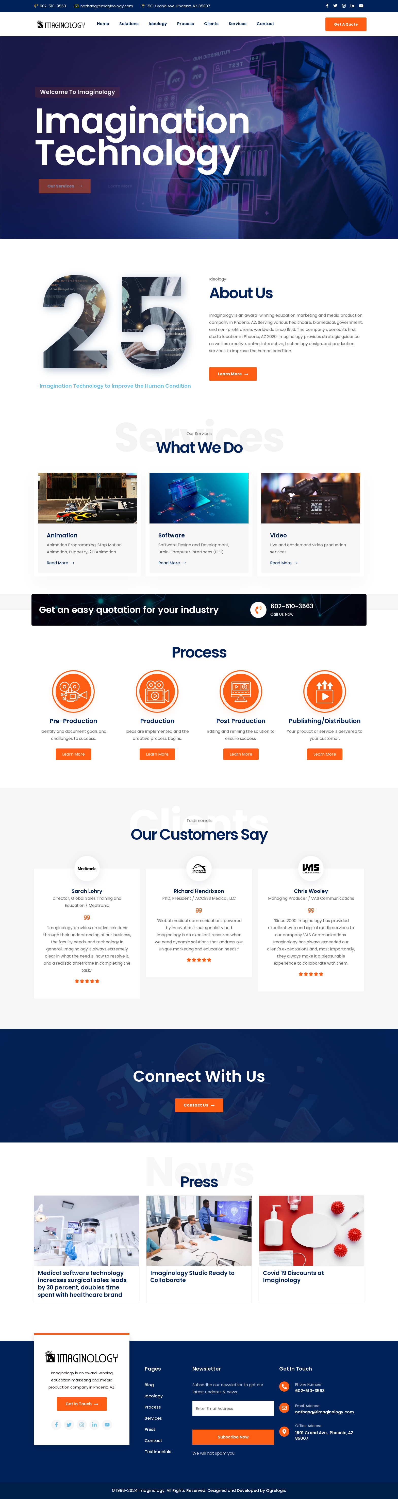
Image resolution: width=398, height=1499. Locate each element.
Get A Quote (346, 24)
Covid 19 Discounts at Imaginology (293, 1276)
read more (60, 563)
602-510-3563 (50, 6)
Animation (62, 535)
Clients (211, 24)
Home (103, 24)
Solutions (129, 24)
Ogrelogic (276, 1490)
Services (237, 24)
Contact (265, 24)
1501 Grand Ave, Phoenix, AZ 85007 (176, 6)
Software (171, 535)
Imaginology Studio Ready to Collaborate (192, 1276)
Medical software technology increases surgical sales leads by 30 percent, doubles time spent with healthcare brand (82, 1284)
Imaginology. (152, 1490)
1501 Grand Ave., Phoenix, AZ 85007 (324, 1435)
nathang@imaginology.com (104, 6)
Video (278, 535)
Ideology (158, 24)
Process (185, 24)
